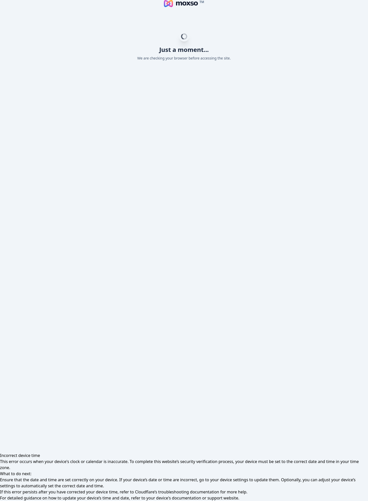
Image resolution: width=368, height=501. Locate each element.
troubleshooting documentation (188, 492)
